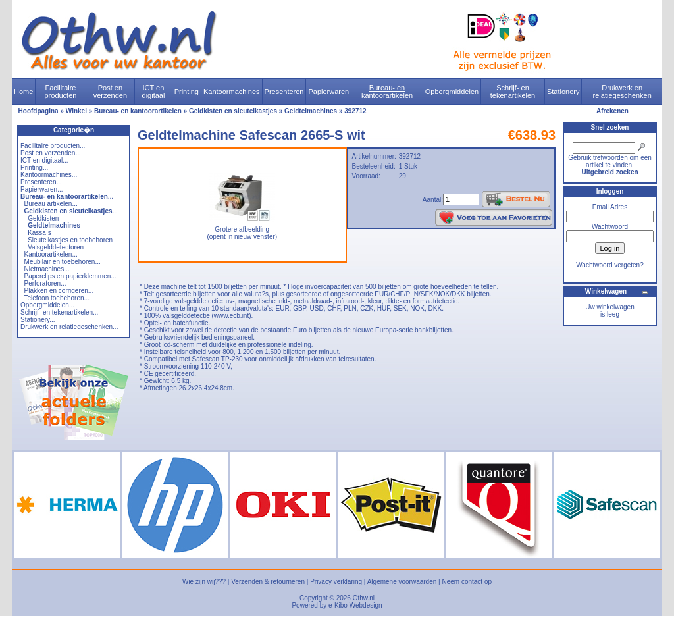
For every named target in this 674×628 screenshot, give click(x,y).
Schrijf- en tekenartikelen (513, 91)
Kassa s (39, 232)
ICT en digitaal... (44, 160)
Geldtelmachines (310, 111)
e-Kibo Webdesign (355, 605)
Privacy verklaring (336, 581)
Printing (186, 91)
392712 (355, 111)
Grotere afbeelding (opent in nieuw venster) (242, 230)
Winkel (76, 111)
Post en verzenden (110, 91)
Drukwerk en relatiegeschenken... (69, 326)
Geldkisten (43, 218)
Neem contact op (467, 581)
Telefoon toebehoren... (57, 297)
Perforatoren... (45, 283)
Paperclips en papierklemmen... (70, 276)
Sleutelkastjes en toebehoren (70, 240)
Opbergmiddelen (452, 91)
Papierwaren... (41, 189)
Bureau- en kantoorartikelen (387, 91)
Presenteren (284, 91)
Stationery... (37, 319)
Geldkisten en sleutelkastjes (233, 111)
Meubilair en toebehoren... (62, 261)
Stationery (563, 91)
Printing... (34, 167)
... (66, 196)
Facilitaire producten (60, 91)
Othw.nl (364, 598)
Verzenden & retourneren (268, 581)
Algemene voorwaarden (402, 581)
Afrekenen (612, 111)
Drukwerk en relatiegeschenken (622, 91)
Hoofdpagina (38, 111)
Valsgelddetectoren (56, 247)
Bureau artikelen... (51, 203)
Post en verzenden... (50, 153)
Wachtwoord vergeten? (609, 265)
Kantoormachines (231, 91)
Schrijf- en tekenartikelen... (59, 312)
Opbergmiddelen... (47, 305)
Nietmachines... (47, 269)
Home (23, 91)
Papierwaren (328, 91)
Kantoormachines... (48, 174)
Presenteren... (41, 182)
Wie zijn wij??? (204, 581)
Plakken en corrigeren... (59, 290)
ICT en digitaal (153, 91)
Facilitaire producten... (52, 145)
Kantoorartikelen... (51, 254)
